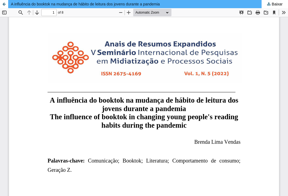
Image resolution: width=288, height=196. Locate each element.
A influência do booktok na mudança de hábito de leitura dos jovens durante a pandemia (85, 4)
